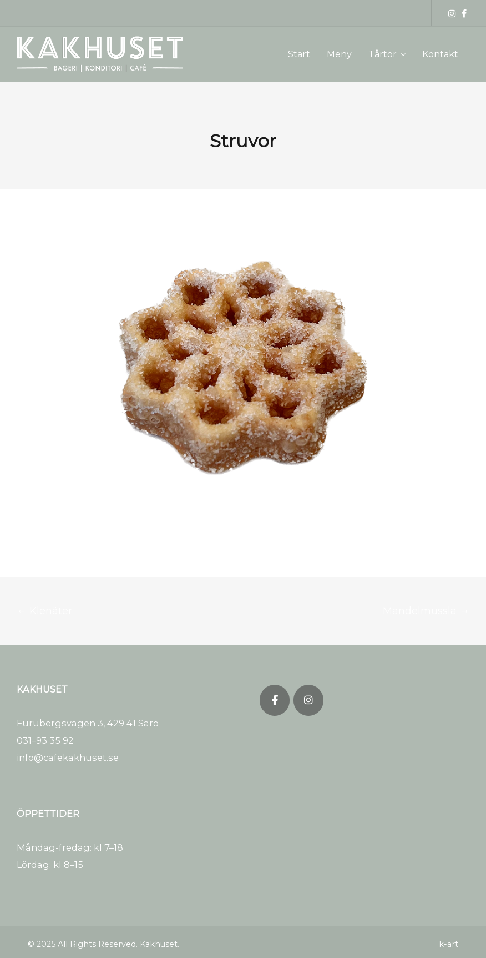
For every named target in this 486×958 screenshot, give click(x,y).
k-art (448, 944)
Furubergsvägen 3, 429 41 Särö (88, 723)
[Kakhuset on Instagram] (308, 700)
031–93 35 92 (45, 740)
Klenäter (44, 611)
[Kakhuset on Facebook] (275, 700)
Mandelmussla (426, 611)
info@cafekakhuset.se (68, 757)
